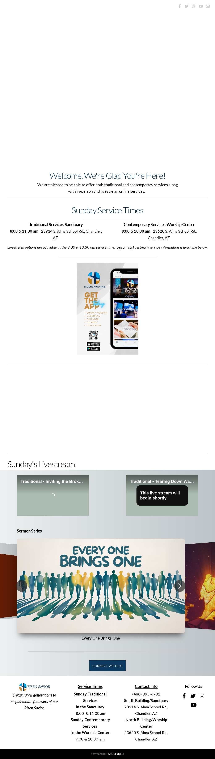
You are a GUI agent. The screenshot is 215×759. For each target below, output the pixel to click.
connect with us (107, 666)
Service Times (48, 124)
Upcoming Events (171, 124)
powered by (107, 753)
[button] (22, 586)
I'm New (107, 124)
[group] (101, 586)
